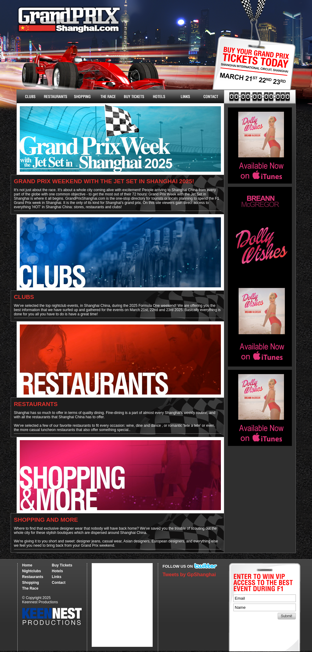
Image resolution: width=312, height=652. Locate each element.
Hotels (159, 96)
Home (27, 565)
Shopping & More (81, 96)
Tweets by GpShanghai (189, 574)
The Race (107, 96)
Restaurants (56, 96)
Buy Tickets (252, 69)
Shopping (30, 582)
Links (185, 96)
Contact (211, 96)
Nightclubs (30, 96)
